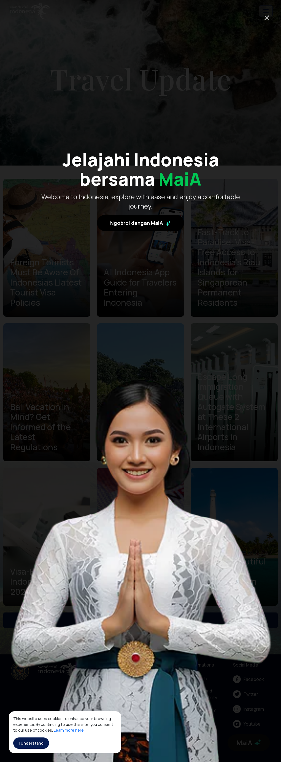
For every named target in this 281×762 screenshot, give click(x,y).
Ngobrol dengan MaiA (140, 223)
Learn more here (69, 730)
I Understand (31, 743)
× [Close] (267, 17)
